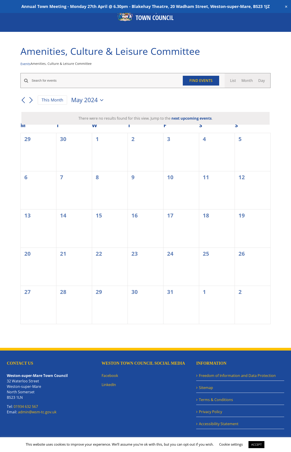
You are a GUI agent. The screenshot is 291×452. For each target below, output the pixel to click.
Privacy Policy (210, 411)
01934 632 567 (26, 406)
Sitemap (206, 387)
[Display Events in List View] (233, 80)
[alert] (145, 118)
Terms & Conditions (216, 399)
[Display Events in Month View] (247, 80)
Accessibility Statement (218, 423)
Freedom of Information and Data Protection (237, 375)
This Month (52, 100)
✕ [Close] (286, 6)
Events (25, 64)
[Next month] (31, 100)
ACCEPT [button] (256, 444)
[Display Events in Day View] (261, 80)
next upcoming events (191, 118)
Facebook (110, 375)
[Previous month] (23, 100)
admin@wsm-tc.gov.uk (37, 411)
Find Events (201, 80)
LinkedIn (109, 384)
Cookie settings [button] (231, 444)
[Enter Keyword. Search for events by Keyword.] (104, 80)
